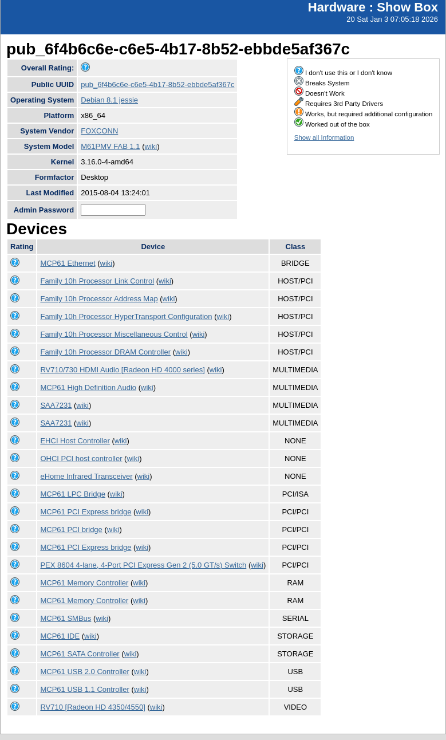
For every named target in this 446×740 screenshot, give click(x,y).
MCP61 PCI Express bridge (85, 511)
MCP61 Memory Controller (84, 582)
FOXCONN (99, 131)
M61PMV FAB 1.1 (110, 146)
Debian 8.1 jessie (109, 100)
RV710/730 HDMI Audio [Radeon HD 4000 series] (122, 369)
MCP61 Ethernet (67, 263)
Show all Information (324, 137)
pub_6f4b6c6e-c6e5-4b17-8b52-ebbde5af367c (157, 84)
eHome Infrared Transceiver (86, 476)
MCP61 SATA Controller (79, 654)
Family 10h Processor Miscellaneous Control (113, 334)
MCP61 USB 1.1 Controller (84, 689)
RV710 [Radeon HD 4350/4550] (92, 707)
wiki (151, 146)
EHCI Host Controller (74, 440)
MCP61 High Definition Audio (88, 387)
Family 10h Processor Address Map (98, 298)
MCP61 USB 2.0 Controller (84, 671)
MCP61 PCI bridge (71, 529)
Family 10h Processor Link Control (97, 281)
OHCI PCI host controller (81, 458)
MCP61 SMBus (65, 618)
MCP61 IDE (60, 636)
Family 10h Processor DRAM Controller (105, 352)
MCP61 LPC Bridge (72, 494)
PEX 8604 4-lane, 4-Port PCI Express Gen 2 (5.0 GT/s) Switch (143, 565)
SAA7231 (56, 405)
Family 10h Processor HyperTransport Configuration (126, 316)
